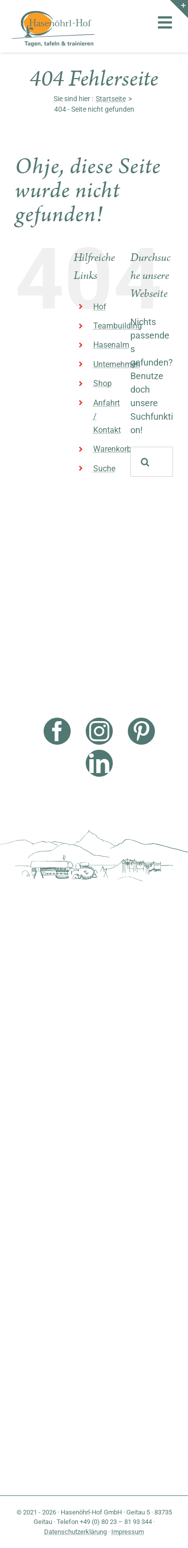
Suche (104, 468)
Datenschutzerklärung (75, 1531)
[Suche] (145, 462)
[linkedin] (99, 763)
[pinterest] (141, 731)
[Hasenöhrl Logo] (53, 15)
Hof (99, 307)
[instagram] (99, 731)
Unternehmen (116, 364)
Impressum (127, 1531)
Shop (102, 383)
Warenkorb (112, 449)
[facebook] (57, 731)
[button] (18, 1530)
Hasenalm (111, 345)
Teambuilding (117, 326)
